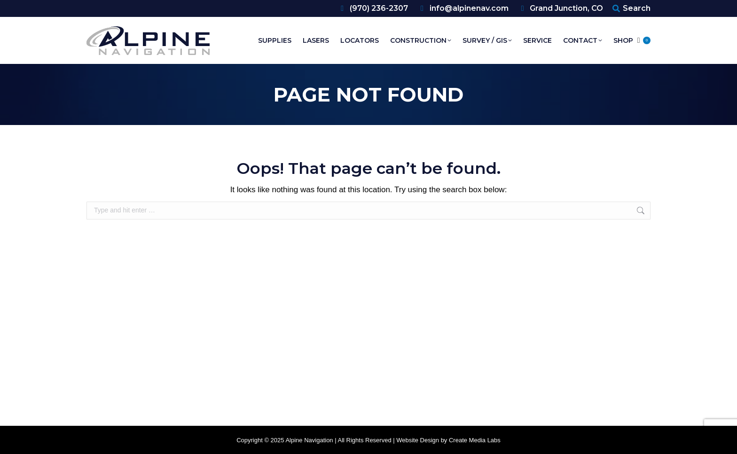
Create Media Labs (475, 440)
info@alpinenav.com (463, 8)
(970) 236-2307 (372, 8)
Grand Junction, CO (561, 8)
